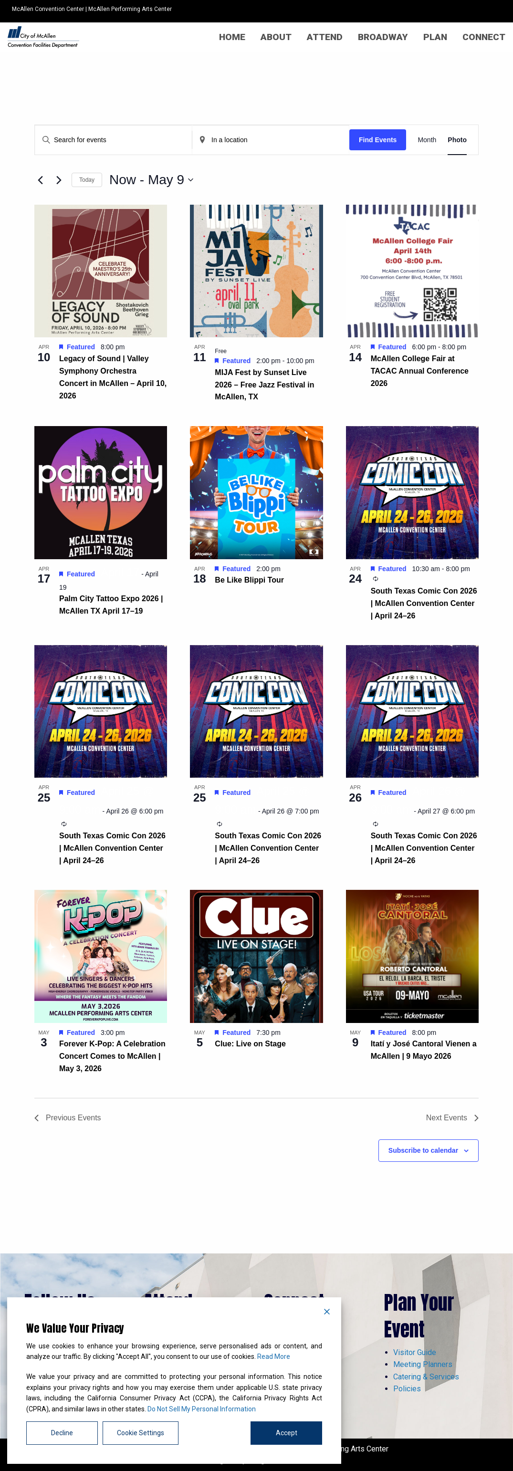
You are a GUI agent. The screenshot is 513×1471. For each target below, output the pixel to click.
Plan (435, 36)
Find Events (378, 140)
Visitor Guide (414, 1352)
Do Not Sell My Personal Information (201, 1409)
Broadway (383, 36)
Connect (483, 36)
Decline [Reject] (62, 1433)
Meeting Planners (422, 1364)
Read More (273, 1356)
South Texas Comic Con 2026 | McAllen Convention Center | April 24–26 (424, 603)
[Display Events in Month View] (427, 140)
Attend (325, 36)
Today (86, 180)
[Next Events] (58, 180)
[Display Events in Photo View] (457, 140)
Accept (286, 1433)
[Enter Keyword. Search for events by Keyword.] (113, 140)
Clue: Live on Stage (250, 1044)
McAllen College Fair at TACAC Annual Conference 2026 (420, 371)
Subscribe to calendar (423, 1150)
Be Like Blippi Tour (249, 580)
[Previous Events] (40, 180)
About (276, 36)
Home (232, 36)
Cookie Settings (140, 1433)
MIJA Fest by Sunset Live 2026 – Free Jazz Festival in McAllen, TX (264, 384)
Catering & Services (426, 1376)
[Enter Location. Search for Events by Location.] (270, 140)
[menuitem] (232, 37)
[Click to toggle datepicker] (151, 179)
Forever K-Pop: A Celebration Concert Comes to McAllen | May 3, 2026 (112, 1056)
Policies (407, 1388)
